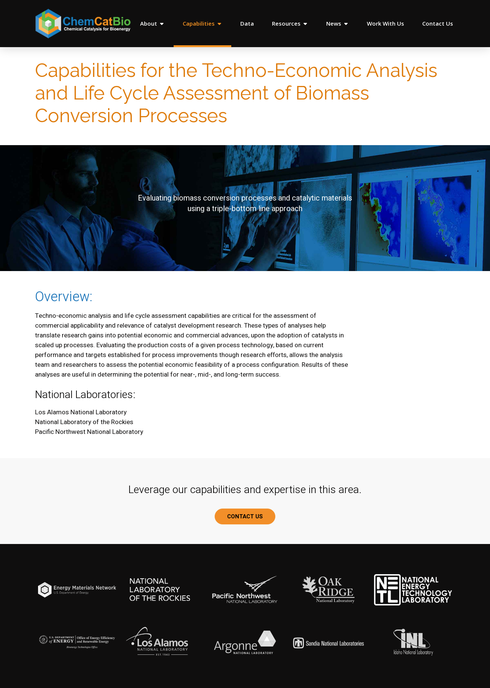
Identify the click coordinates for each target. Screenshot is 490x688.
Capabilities (202, 23)
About (152, 23)
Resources (290, 23)
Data (247, 23)
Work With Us (385, 23)
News (337, 23)
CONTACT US (245, 516)
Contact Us (437, 23)
